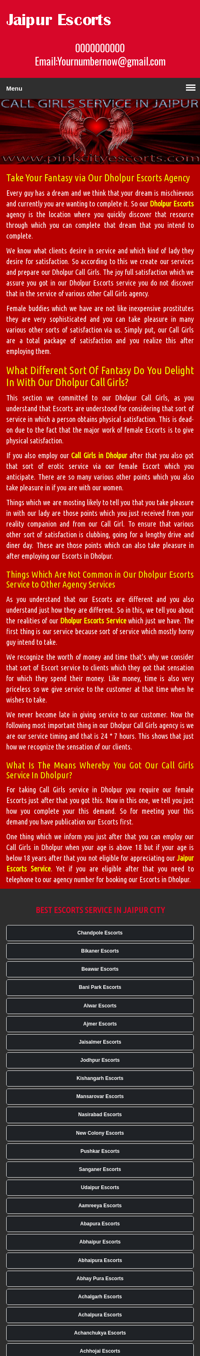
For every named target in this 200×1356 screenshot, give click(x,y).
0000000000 (100, 47)
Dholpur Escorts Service (93, 620)
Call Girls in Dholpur (99, 455)
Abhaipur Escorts (100, 1242)
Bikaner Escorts (100, 951)
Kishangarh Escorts (99, 1078)
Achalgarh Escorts (100, 1297)
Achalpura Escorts (100, 1315)
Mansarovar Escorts (100, 1096)
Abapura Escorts (100, 1224)
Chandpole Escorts (99, 933)
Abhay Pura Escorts (100, 1278)
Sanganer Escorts (100, 1169)
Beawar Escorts (100, 969)
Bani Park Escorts (100, 987)
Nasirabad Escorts (99, 1114)
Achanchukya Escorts (100, 1333)
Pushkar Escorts (100, 1151)
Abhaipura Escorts (100, 1260)
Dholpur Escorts (172, 203)
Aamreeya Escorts (100, 1205)
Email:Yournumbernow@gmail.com (100, 61)
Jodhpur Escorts (99, 1060)
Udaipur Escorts (100, 1187)
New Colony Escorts (100, 1133)
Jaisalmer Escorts (100, 1042)
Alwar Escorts (100, 1006)
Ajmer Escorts (100, 1024)
